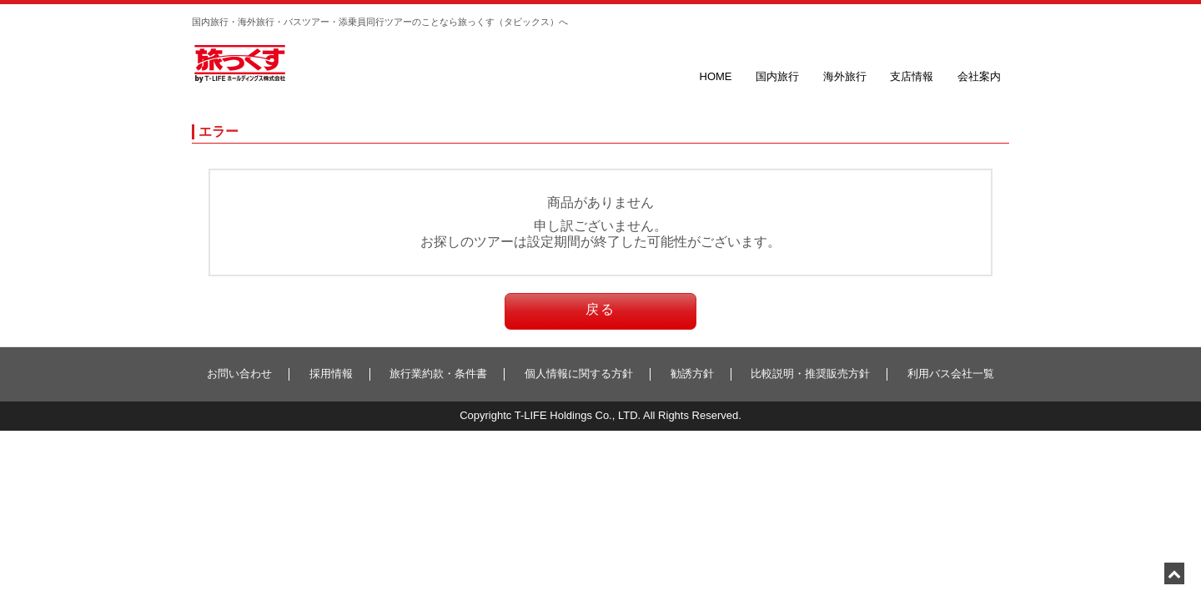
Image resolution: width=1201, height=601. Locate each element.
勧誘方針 (692, 373)
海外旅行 (845, 76)
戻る (600, 309)
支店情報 (911, 76)
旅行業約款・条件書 (438, 373)
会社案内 (979, 76)
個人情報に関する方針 (579, 373)
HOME (716, 76)
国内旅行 (777, 76)
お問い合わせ (239, 373)
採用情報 (331, 373)
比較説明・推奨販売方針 (810, 373)
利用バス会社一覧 (950, 373)
